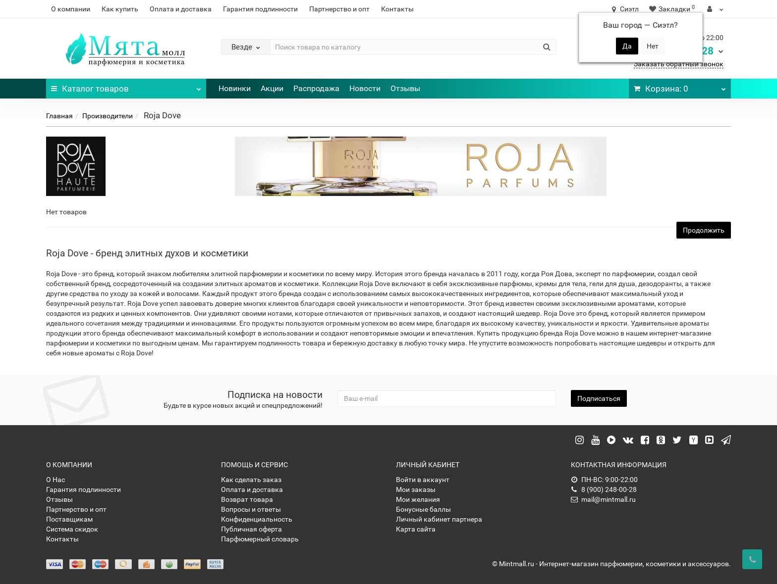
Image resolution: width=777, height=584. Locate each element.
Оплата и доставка (181, 9)
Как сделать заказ (251, 480)
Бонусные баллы (423, 509)
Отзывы (405, 88)
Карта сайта (416, 529)
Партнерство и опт (339, 9)
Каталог (126, 86)
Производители (107, 116)
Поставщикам (69, 519)
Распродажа (316, 88)
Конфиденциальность (256, 519)
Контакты (397, 9)
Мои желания (418, 499)
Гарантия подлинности (260, 9)
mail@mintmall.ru (603, 499)
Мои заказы (416, 489)
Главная (59, 116)
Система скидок (72, 529)
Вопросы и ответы (251, 509)
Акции (272, 88)
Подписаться (598, 398)
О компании (70, 9)
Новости (365, 88)
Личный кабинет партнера (439, 519)
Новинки (235, 88)
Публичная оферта (251, 529)
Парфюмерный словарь (260, 539)
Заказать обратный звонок (678, 64)
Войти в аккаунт (422, 480)
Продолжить (703, 230)
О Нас (55, 480)
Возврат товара (247, 499)
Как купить (120, 9)
